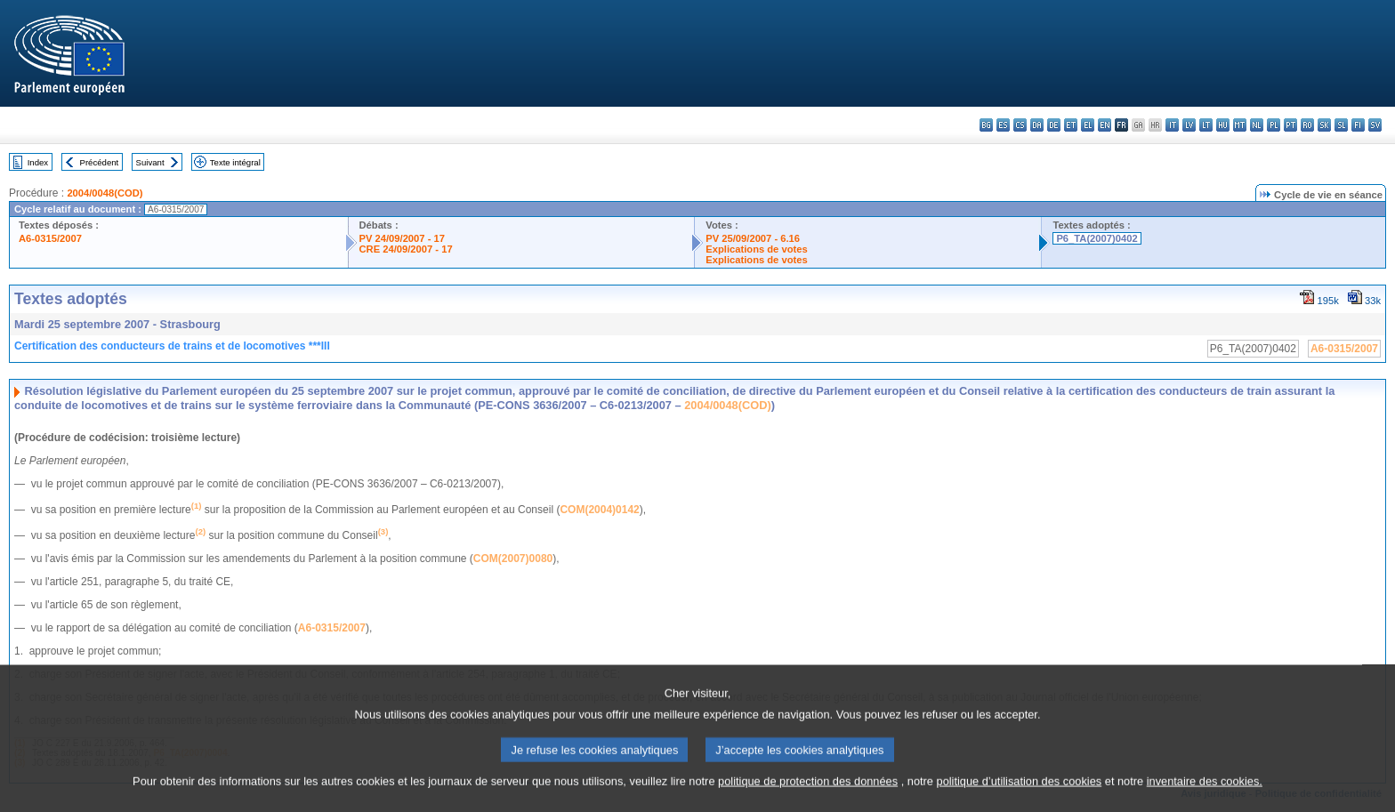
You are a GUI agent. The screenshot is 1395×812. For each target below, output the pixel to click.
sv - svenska (1375, 125)
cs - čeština (1020, 125)
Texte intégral (235, 162)
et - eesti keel (1070, 125)
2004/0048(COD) (104, 193)
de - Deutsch (1053, 125)
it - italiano (1172, 125)
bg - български (986, 125)
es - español (1003, 125)
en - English (1104, 125)
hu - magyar (1223, 125)
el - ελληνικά (1087, 125)
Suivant (150, 162)
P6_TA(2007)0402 (1096, 238)
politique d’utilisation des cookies (1019, 801)
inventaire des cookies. (1204, 801)
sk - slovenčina (1324, 125)
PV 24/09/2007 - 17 (402, 238)
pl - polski (1273, 125)
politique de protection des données (808, 801)
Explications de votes (756, 249)
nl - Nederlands (1256, 125)
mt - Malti (1239, 125)
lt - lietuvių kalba (1206, 125)
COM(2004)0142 (599, 509)
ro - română (1307, 125)
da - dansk (1037, 125)
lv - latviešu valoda (1189, 125)
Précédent (99, 162)
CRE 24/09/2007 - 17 (406, 249)
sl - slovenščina (1341, 125)
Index (38, 162)
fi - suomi (1358, 125)
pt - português (1290, 125)
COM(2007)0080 (512, 558)
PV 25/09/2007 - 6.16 (753, 238)
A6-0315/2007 (50, 238)
